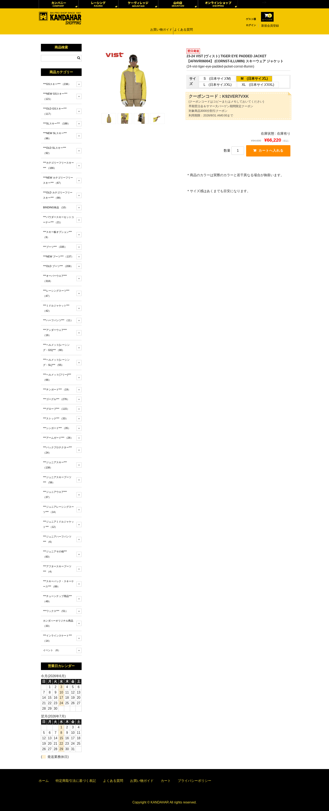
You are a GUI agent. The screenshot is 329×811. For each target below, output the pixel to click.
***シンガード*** (56, 428)
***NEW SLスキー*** (55, 136)
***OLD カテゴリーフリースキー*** (57, 195)
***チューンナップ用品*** (57, 599)
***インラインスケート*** (57, 638)
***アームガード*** (58, 437)
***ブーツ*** (55, 246)
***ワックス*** (55, 611)
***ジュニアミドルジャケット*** (58, 524)
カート (166, 780)
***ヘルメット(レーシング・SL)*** (56, 362)
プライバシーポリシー (194, 780)
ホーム (44, 780)
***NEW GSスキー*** (55, 96)
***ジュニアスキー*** (55, 465)
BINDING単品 (55, 207)
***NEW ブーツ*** (58, 256)
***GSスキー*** (56, 84)
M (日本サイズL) (254, 78)
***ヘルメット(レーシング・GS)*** (56, 347)
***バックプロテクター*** (57, 450)
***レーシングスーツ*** (56, 293)
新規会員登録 (270, 25)
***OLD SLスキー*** (54, 150)
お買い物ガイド (160, 25)
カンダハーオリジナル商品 (58, 623)
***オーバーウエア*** (55, 278)
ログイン (251, 25)
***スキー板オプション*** (57, 235)
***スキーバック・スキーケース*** (58, 584)
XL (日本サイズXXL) (258, 84)
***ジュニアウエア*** (55, 494)
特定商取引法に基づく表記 (76, 780)
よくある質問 (184, 25)
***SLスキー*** (56, 123)
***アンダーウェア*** (55, 333)
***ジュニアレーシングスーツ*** (58, 509)
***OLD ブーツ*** (58, 266)
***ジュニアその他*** (55, 554)
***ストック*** (55, 418)
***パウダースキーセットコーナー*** (58, 220)
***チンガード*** (56, 389)
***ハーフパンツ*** (58, 320)
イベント (51, 650)
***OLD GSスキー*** (55, 111)
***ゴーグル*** (56, 399)
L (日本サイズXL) (218, 84)
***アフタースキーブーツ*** (57, 569)
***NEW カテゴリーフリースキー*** (58, 180)
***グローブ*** (56, 408)
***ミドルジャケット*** (56, 308)
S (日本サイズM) (217, 78)
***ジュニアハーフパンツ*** (57, 539)
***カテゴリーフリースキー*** (58, 165)
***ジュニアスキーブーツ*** (57, 480)
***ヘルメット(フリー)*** (57, 377)
